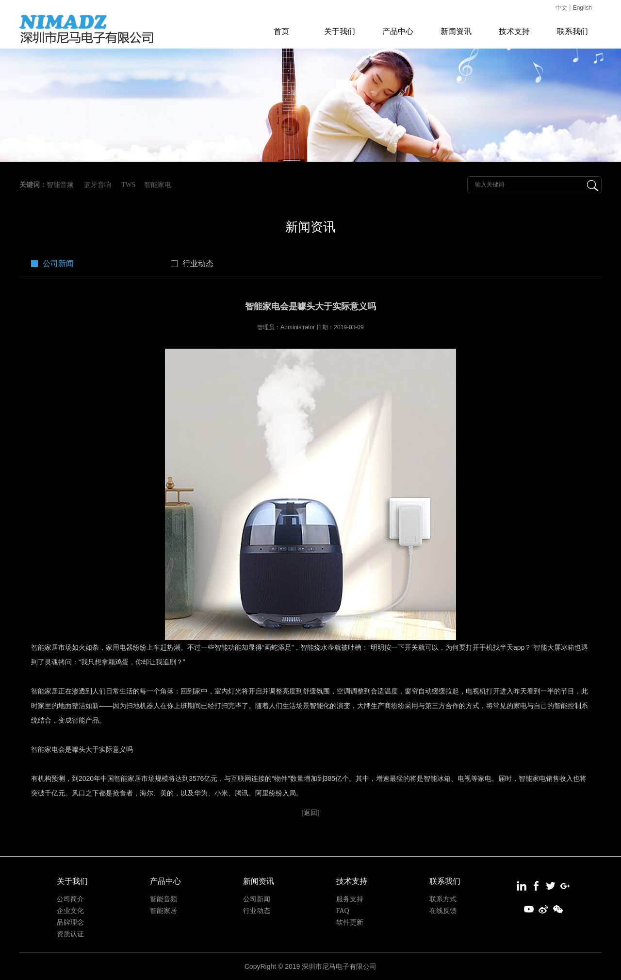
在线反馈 (443, 910)
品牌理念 (70, 922)
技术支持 (514, 31)
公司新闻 (58, 263)
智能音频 (60, 184)
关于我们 (339, 31)
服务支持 (349, 899)
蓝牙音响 (97, 184)
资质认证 (70, 934)
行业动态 (197, 263)
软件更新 (349, 922)
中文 (561, 7)
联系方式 (443, 899)
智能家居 (163, 910)
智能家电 (157, 184)
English (582, 7)
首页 (281, 31)
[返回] (310, 812)
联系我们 (572, 31)
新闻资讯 (456, 31)
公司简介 (70, 899)
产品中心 (397, 31)
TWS (128, 184)
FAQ (342, 910)
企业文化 (70, 910)
